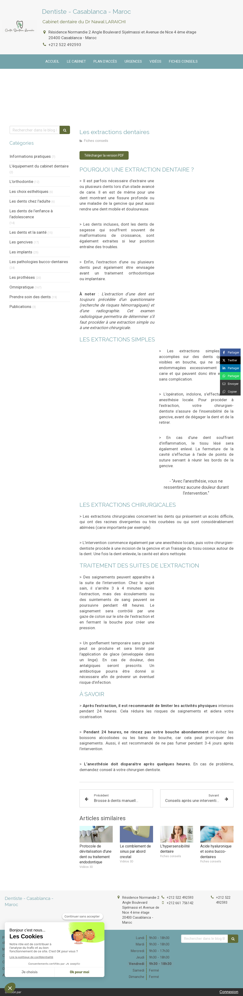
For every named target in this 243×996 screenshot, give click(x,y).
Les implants (20, 252)
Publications (20, 306)
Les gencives (21, 242)
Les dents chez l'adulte (29, 201)
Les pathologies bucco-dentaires (38, 261)
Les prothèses (22, 277)
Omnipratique (21, 287)
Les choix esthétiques (28, 191)
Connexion (229, 991)
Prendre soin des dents (30, 296)
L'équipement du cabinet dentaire (39, 166)
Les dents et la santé (28, 232)
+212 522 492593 (64, 44)
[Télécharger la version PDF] (104, 155)
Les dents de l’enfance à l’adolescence (31, 214)
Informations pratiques (30, 156)
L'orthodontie (21, 181)
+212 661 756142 (180, 903)
